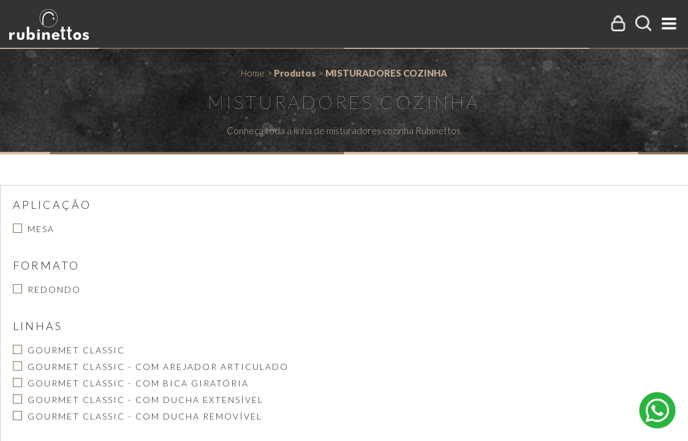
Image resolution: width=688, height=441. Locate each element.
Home (253, 72)
